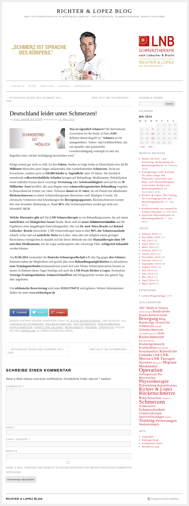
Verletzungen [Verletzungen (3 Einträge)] (166, 421)
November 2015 (151, 237)
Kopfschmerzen (21, 327)
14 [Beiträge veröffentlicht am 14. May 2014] (153, 134)
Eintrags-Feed (150, 440)
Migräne (91, 327)
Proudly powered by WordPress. (165, 499)
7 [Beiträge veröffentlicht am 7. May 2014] (153, 129)
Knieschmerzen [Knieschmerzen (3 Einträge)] (151, 337)
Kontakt (64, 86)
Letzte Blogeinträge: (85, 321)
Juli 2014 (147, 270)
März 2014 (148, 283)
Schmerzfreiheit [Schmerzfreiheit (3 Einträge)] (152, 410)
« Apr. (142, 146)
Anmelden (148, 436)
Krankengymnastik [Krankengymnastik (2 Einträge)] (152, 344)
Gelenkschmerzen (58, 324)
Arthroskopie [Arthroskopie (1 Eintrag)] (145, 312)
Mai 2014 (147, 277)
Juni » (151, 146)
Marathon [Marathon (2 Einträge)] (145, 362)
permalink (28, 331)
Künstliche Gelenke (48, 327)
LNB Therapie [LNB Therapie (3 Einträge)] (163, 358)
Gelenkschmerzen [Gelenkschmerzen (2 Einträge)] (151, 329)
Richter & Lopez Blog (94, 11)
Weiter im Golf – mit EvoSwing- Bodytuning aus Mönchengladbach (158, 162)
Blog (32, 86)
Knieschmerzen (109, 324)
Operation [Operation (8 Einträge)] (151, 370)
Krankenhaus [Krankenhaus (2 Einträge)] (148, 347)
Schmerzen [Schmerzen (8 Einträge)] (152, 402)
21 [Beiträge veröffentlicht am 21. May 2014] (153, 138)
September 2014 (151, 263)
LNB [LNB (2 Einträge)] (156, 355)
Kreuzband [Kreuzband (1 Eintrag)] (163, 348)
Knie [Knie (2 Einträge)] (161, 333)
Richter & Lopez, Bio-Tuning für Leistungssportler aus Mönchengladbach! (159, 198)
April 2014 (148, 280)
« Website (17, 86)
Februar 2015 (150, 250)
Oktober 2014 (150, 260)
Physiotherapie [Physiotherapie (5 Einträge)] (154, 381)
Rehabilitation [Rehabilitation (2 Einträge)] (167, 385)
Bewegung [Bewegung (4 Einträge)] (148, 318)
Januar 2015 (149, 253)
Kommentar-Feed (152, 443)
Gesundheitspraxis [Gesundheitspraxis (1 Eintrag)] (148, 333)
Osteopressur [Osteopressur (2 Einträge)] (148, 374)
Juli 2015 (147, 240)
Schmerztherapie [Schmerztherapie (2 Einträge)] (150, 413)
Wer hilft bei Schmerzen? (112, 98)
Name (10, 427)
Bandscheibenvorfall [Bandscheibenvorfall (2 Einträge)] (153, 315)
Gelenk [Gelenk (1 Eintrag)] (158, 326)
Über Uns (47, 86)
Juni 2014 (148, 273)
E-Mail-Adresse (18, 439)
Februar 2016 (150, 233)
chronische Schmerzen (27, 324)
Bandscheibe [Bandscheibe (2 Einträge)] (161, 311)
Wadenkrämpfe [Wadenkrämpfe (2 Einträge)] (149, 424)
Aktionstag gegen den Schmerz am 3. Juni (36, 351)
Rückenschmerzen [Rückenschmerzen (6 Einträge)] (157, 395)
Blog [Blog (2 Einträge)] (162, 319)
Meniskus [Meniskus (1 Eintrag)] (157, 363)
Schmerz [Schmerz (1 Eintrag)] (166, 398)
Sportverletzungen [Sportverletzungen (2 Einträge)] (151, 416)
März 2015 (148, 247)
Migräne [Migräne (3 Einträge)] (170, 362)
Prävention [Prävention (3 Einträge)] (148, 385)
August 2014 (149, 267)
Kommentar (15, 386)
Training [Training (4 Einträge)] (147, 420)
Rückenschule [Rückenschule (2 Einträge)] (151, 398)
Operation (106, 327)
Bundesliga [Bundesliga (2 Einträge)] (146, 322)
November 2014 (151, 257)
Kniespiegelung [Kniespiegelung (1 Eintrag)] (146, 341)
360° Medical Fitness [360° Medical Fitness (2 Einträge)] (153, 307)
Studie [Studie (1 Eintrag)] (168, 417)
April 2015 (148, 243)
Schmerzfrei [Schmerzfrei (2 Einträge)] (147, 406)
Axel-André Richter (27, 119)
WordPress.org (150, 446)
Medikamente (74, 327)
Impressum (83, 86)
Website (11, 451)
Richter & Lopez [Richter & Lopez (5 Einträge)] (156, 388)
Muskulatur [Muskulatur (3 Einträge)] (148, 366)
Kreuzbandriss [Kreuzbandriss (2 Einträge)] (149, 351)
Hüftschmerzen (84, 324)
